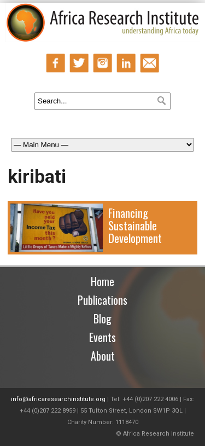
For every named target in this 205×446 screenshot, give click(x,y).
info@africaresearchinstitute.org (58, 399)
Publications (102, 300)
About (103, 355)
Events (102, 337)
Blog (102, 318)
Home (102, 281)
